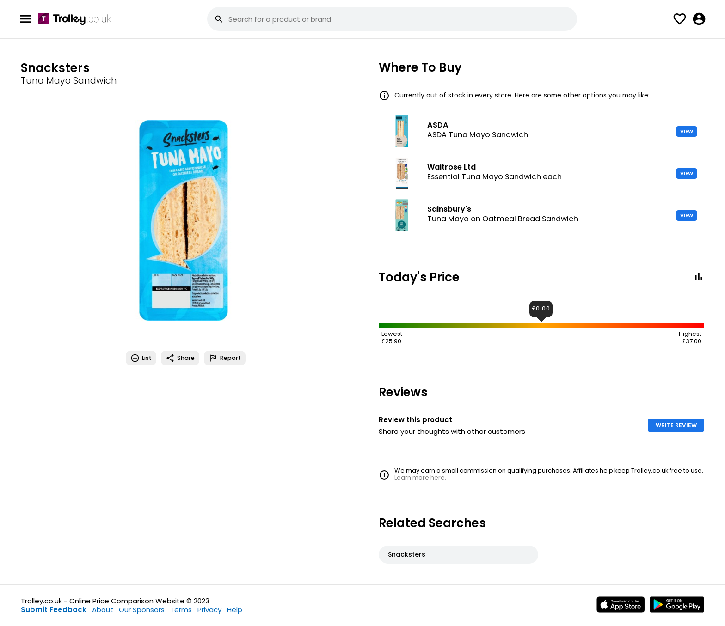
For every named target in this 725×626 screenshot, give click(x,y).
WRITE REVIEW (676, 425)
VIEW (686, 131)
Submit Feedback (53, 609)
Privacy (209, 609)
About (102, 609)
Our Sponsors (142, 609)
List (141, 358)
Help (234, 609)
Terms (181, 609)
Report (225, 358)
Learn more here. (420, 477)
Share (180, 358)
